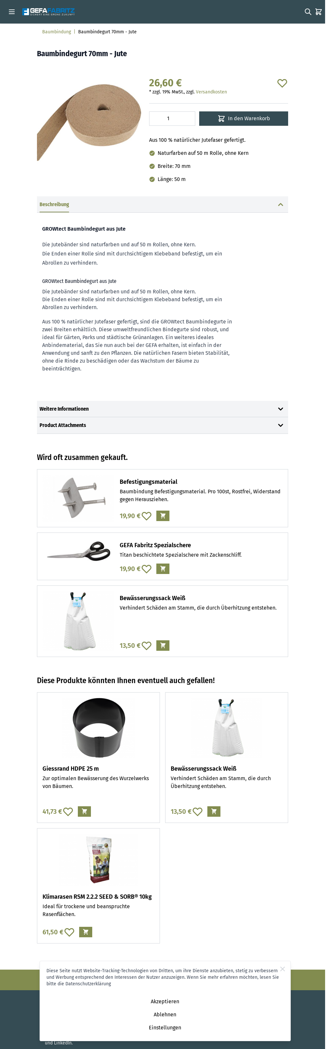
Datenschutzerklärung (88, 984)
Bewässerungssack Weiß (152, 598)
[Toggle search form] (308, 12)
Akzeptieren (165, 1001)
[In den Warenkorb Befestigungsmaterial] (162, 516)
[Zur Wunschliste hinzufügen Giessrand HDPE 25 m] (68, 811)
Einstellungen (165, 1027)
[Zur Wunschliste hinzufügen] (282, 83)
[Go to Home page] (48, 11)
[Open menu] (12, 12)
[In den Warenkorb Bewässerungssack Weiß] (162, 645)
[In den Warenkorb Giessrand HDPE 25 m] (84, 811)
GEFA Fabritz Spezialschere (155, 545)
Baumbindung (56, 32)
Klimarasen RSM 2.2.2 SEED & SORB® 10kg (97, 896)
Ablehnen (165, 1014)
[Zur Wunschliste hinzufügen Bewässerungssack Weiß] (146, 645)
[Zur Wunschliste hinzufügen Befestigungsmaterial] (146, 516)
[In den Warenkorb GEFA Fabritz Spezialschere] (162, 569)
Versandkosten (211, 92)
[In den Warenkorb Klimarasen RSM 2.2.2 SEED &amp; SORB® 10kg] (85, 932)
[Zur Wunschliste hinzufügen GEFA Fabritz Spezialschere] (146, 569)
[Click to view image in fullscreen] (90, 122)
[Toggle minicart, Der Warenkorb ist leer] (318, 12)
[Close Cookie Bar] (283, 969)
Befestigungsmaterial (148, 481)
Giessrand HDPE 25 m (71, 768)
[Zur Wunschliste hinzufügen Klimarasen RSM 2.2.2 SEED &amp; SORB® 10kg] (69, 932)
